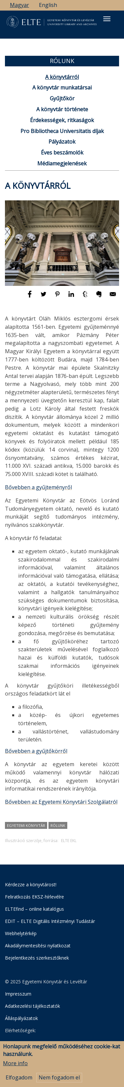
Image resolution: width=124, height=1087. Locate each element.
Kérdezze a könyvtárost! (30, 884)
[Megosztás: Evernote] (99, 297)
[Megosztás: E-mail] (113, 297)
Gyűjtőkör (62, 98)
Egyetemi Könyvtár (26, 825)
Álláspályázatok (21, 1018)
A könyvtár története (62, 109)
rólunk (57, 825)
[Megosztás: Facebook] (30, 297)
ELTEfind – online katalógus (34, 909)
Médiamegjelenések (62, 163)
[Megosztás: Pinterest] (58, 297)
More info (15, 1065)
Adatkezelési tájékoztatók (32, 1006)
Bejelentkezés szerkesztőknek (37, 958)
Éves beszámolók (62, 152)
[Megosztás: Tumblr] (85, 297)
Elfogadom (19, 1079)
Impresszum (18, 994)
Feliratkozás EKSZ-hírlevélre (34, 897)
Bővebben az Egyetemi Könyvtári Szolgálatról (61, 801)
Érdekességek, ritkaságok (62, 120)
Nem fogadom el (59, 1079)
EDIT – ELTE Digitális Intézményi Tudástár (50, 921)
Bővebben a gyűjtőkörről (36, 751)
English (48, 5)
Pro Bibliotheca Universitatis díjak (62, 131)
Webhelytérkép (21, 933)
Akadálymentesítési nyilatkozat (38, 945)
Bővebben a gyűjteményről (38, 487)
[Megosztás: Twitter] (44, 297)
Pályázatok (62, 141)
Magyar (19, 5)
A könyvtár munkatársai (62, 87)
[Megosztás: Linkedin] (72, 297)
